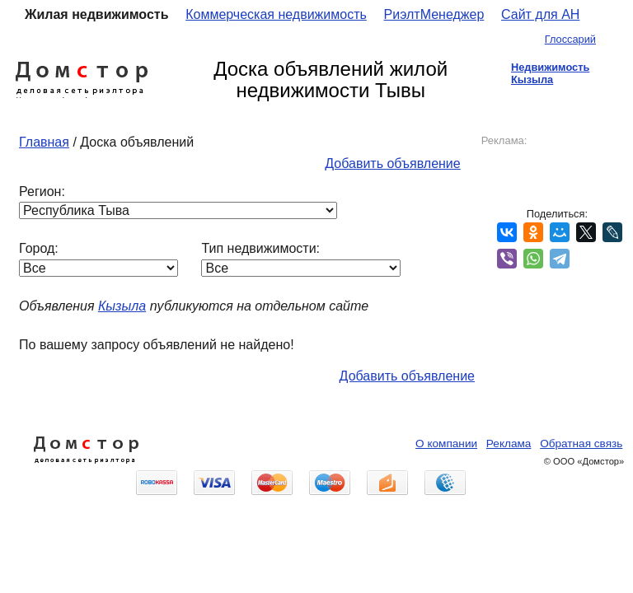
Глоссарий (570, 39)
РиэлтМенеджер (434, 14)
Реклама (509, 443)
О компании (446, 443)
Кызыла (122, 306)
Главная (44, 142)
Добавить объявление (392, 163)
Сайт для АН (540, 14)
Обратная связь (581, 443)
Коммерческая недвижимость (276, 14)
